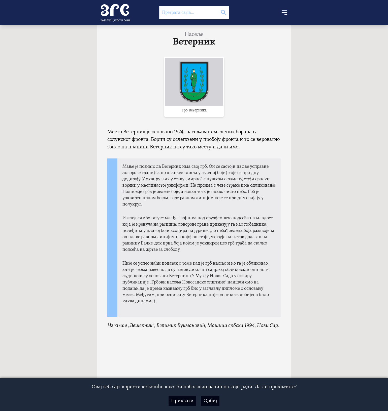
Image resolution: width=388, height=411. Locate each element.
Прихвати (182, 400)
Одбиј (210, 400)
